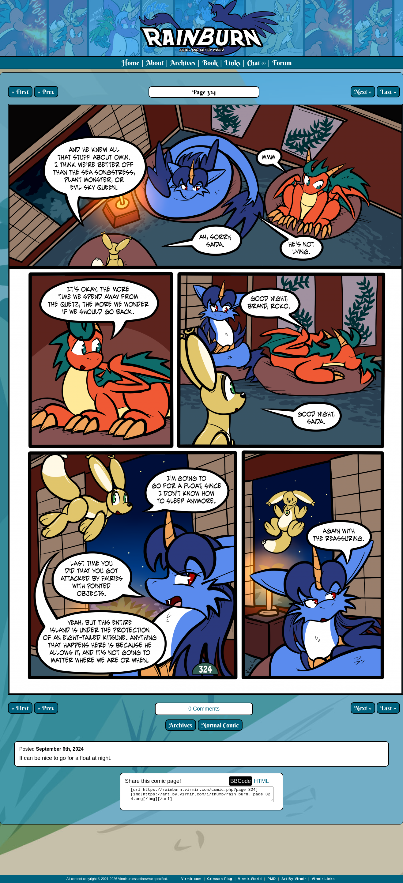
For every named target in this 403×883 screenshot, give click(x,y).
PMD (271, 879)
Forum (282, 62)
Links (232, 62)
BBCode (240, 781)
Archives (182, 62)
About (155, 62)
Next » (362, 92)
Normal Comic (220, 725)
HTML (261, 781)
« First (20, 92)
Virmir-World (250, 879)
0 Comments (204, 709)
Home (130, 62)
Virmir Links (323, 879)
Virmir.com (191, 879)
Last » (388, 92)
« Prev (46, 92)
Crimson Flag (219, 879)
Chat (256, 62)
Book (210, 62)
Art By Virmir (293, 879)
